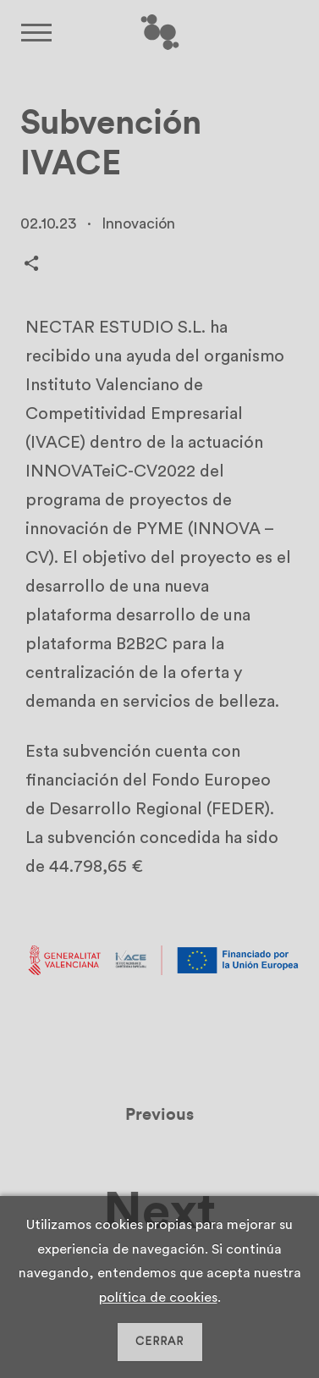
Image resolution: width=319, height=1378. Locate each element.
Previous (159, 1119)
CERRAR (159, 1342)
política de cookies (158, 1297)
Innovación (138, 223)
